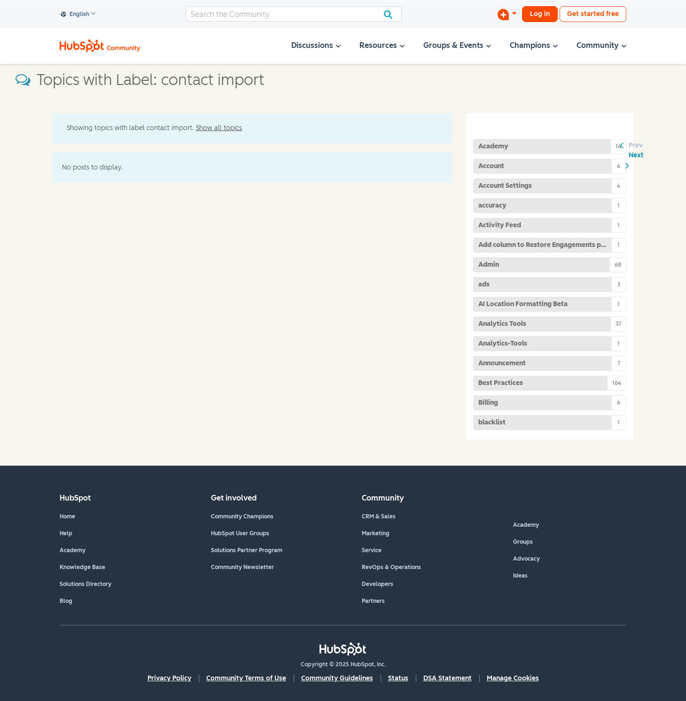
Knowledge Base (82, 567)
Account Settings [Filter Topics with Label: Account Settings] (505, 186)
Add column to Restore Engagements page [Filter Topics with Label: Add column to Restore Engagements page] (545, 245)
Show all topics (219, 128)
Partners (373, 601)
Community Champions (242, 516)
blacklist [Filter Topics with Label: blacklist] (492, 422)
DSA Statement (447, 678)
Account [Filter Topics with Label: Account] (491, 166)
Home (67, 516)
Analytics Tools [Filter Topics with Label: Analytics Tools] (502, 324)
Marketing (376, 533)
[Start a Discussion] (507, 14)
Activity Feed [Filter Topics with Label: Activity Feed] (499, 225)
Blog (66, 601)
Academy (73, 550)
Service (372, 550)
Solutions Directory (85, 584)
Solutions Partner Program (246, 550)
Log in (540, 14)
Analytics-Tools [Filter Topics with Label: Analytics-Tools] (502, 343)
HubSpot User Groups (240, 533)
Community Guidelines (337, 678)
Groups (523, 542)
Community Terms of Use (246, 678)
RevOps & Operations (391, 567)
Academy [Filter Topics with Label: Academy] (493, 146)
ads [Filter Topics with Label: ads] (484, 284)
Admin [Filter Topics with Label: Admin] (488, 265)
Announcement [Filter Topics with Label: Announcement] (502, 363)
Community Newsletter (242, 567)
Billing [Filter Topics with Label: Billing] (488, 403)
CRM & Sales (379, 516)
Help (66, 533)
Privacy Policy (169, 678)
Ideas (520, 575)
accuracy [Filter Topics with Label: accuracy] (492, 205)
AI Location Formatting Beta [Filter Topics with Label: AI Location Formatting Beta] (523, 304)
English (75, 14)
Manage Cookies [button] (513, 678)
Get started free (593, 14)
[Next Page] (636, 160)
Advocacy (526, 558)
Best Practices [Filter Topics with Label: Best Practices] (500, 383)
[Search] (294, 14)
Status (398, 678)
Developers (377, 584)
